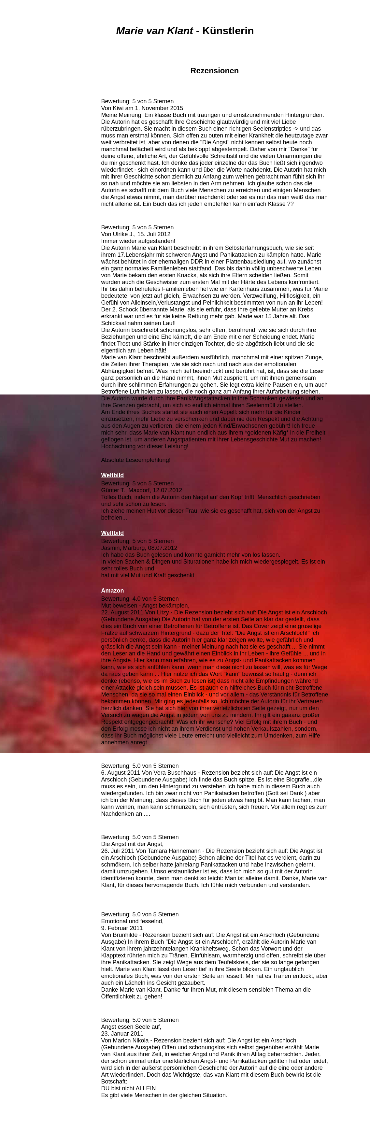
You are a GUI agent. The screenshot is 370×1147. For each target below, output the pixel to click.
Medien (32, 114)
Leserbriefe (32, 138)
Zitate (32, 174)
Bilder (32, 150)
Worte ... (32, 186)
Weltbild (112, 533)
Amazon (111, 93)
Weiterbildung (32, 222)
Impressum (32, 234)
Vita (32, 90)
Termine (32, 198)
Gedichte (32, 162)
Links (32, 210)
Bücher (32, 102)
